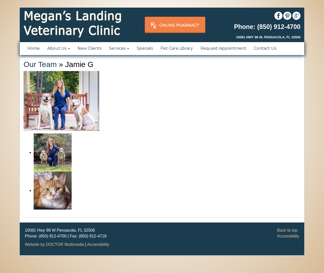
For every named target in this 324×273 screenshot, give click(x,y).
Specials (145, 48)
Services (119, 48)
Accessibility (288, 236)
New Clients (89, 48)
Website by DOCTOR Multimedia (54, 244)
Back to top (287, 230)
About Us (58, 48)
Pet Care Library (176, 48)
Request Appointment (223, 48)
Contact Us (265, 48)
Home (33, 48)
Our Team (40, 64)
